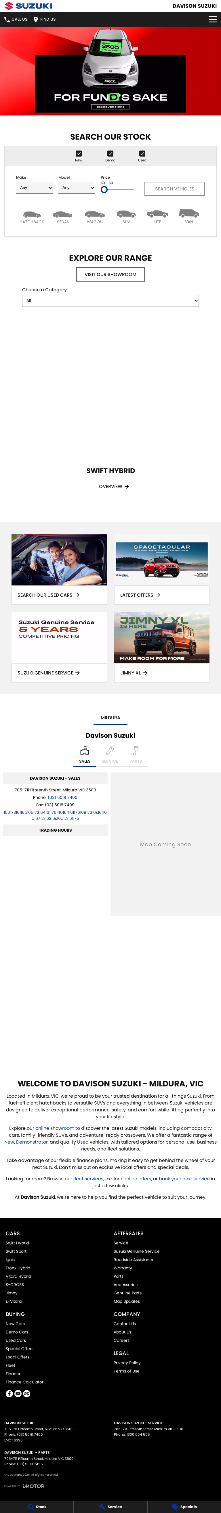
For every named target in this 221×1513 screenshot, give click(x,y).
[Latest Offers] (162, 569)
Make (34, 184)
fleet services (88, 1178)
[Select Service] (110, 756)
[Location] (84, 756)
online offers (137, 1178)
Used (83, 1142)
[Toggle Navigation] (213, 19)
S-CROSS (15, 1285)
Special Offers (19, 1349)
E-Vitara (14, 1301)
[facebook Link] (9, 1393)
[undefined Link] (26, 1393)
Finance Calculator (24, 1382)
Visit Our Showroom (110, 274)
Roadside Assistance (134, 1260)
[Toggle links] (24, 1486)
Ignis (10, 1260)
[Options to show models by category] (110, 301)
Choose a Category (110, 296)
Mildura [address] (110, 717)
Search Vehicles (175, 189)
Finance (14, 1374)
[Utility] (157, 216)
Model (76, 184)
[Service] (110, 1507)
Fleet (10, 1365)
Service (121, 1243)
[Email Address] (55, 815)
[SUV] (126, 216)
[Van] (189, 216)
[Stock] (36, 1507)
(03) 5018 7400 (62, 797)
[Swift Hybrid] (110, 412)
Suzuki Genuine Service (137, 1251)
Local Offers (17, 1357)
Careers (121, 1340)
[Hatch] (31, 216)
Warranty (123, 1268)
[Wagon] (94, 216)
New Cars (15, 1324)
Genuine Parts (128, 1293)
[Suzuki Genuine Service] (59, 647)
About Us (122, 1332)
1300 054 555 (138, 1434)
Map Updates (127, 1301)
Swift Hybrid (17, 1243)
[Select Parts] (136, 756)
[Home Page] (28, 6)
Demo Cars (17, 1332)
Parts (118, 1276)
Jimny (12, 1293)
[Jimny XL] (162, 647)
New (9, 1142)
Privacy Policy (127, 1363)
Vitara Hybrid (18, 1276)
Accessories (126, 1285)
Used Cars (16, 1340)
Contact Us (125, 1324)
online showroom (54, 1128)
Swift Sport (16, 1251)
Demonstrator (32, 1142)
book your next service (184, 1178)
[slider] (104, 189)
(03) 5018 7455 (30, 1464)
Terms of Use (127, 1371)
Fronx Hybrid (18, 1268)
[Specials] (184, 1507)
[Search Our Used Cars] (59, 569)
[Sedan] (63, 216)
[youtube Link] (18, 1393)
